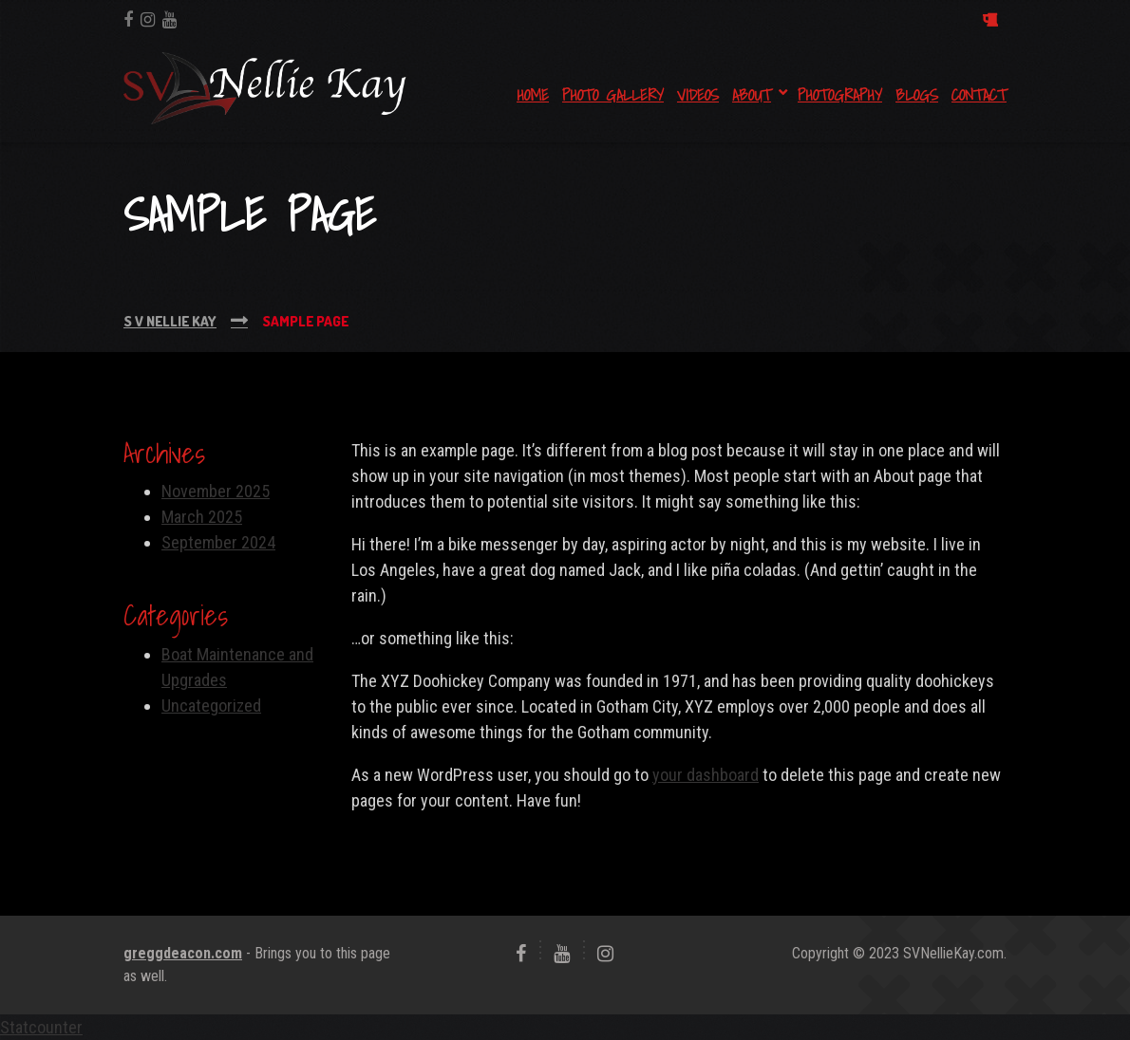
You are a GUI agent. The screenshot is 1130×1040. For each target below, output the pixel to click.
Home (533, 94)
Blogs (916, 94)
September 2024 (218, 542)
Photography (840, 94)
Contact (979, 94)
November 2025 (215, 491)
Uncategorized (211, 705)
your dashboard (705, 775)
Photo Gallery (613, 94)
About (751, 94)
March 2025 (201, 517)
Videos (698, 94)
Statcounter (41, 1027)
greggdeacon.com (182, 953)
